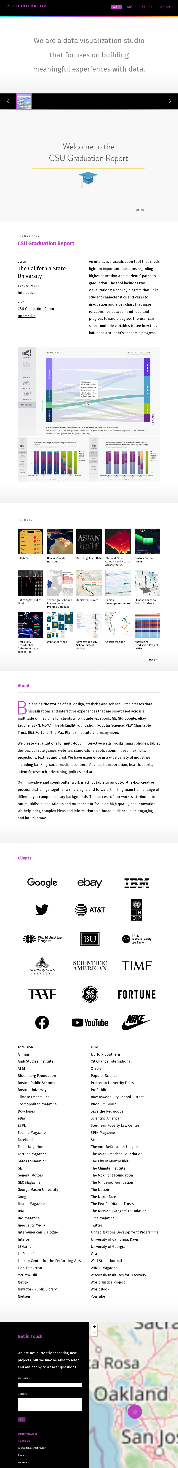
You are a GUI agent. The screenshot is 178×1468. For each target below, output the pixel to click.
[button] (94, 1327)
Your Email (23, 1378)
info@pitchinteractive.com (32, 1447)
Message (22, 1393)
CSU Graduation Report (46, 243)
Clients (147, 7)
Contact (164, 7)
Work (116, 7)
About (131, 7)
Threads (22, 1455)
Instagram (23, 1462)
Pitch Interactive (27, 6)
